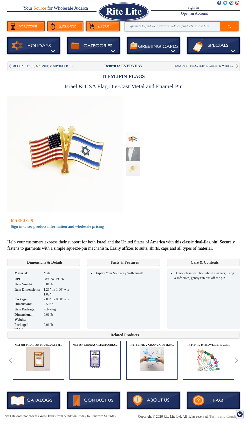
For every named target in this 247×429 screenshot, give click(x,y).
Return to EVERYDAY (123, 66)
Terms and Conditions (226, 416)
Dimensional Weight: (23, 317)
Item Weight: (24, 284)
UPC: (18, 279)
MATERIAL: (21, 273)
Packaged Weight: (21, 327)
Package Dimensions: (23, 301)
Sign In (193, 7)
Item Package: (24, 309)
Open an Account (194, 13)
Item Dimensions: (27, 289)
